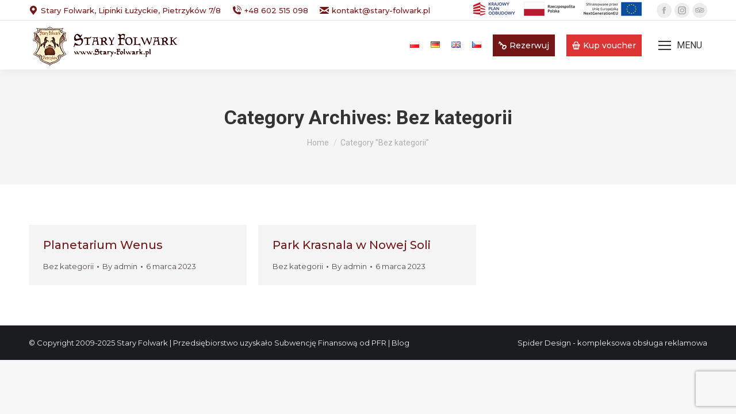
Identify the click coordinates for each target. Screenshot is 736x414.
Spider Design (544, 342)
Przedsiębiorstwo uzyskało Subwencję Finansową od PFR (279, 342)
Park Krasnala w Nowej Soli (352, 245)
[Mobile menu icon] (680, 45)
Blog (400, 342)
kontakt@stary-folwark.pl (375, 10)
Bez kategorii (68, 266)
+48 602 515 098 (270, 10)
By (119, 266)
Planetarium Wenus (103, 245)
